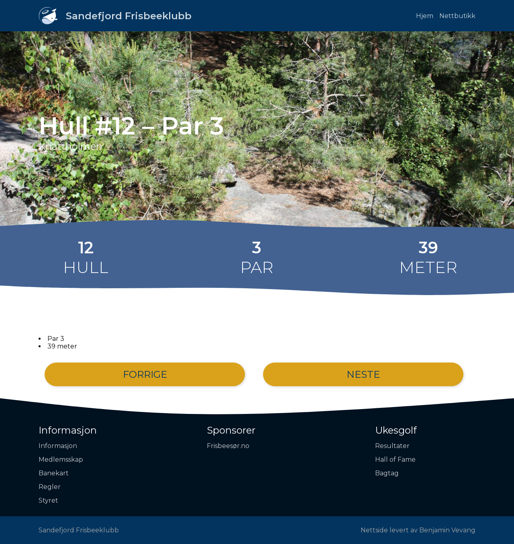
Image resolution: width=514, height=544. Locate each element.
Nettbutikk (457, 16)
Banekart (54, 473)
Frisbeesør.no (228, 446)
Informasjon (68, 430)
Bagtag (387, 473)
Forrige (145, 374)
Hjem (424, 16)
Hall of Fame (395, 459)
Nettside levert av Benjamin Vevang (418, 530)
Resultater (392, 446)
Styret (48, 500)
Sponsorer (231, 430)
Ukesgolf (396, 430)
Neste (363, 374)
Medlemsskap (61, 459)
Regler (50, 487)
